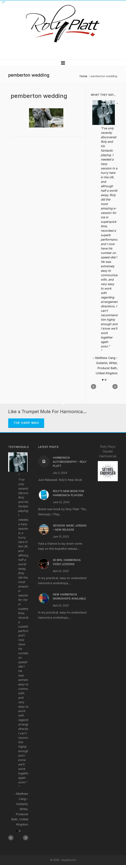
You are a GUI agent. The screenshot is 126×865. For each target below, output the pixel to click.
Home (83, 76)
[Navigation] (63, 62)
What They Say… (103, 94)
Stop (105, 380)
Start (103, 380)
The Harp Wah (26, 423)
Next (115, 386)
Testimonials (18, 447)
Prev (93, 386)
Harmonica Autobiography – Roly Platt (70, 462)
